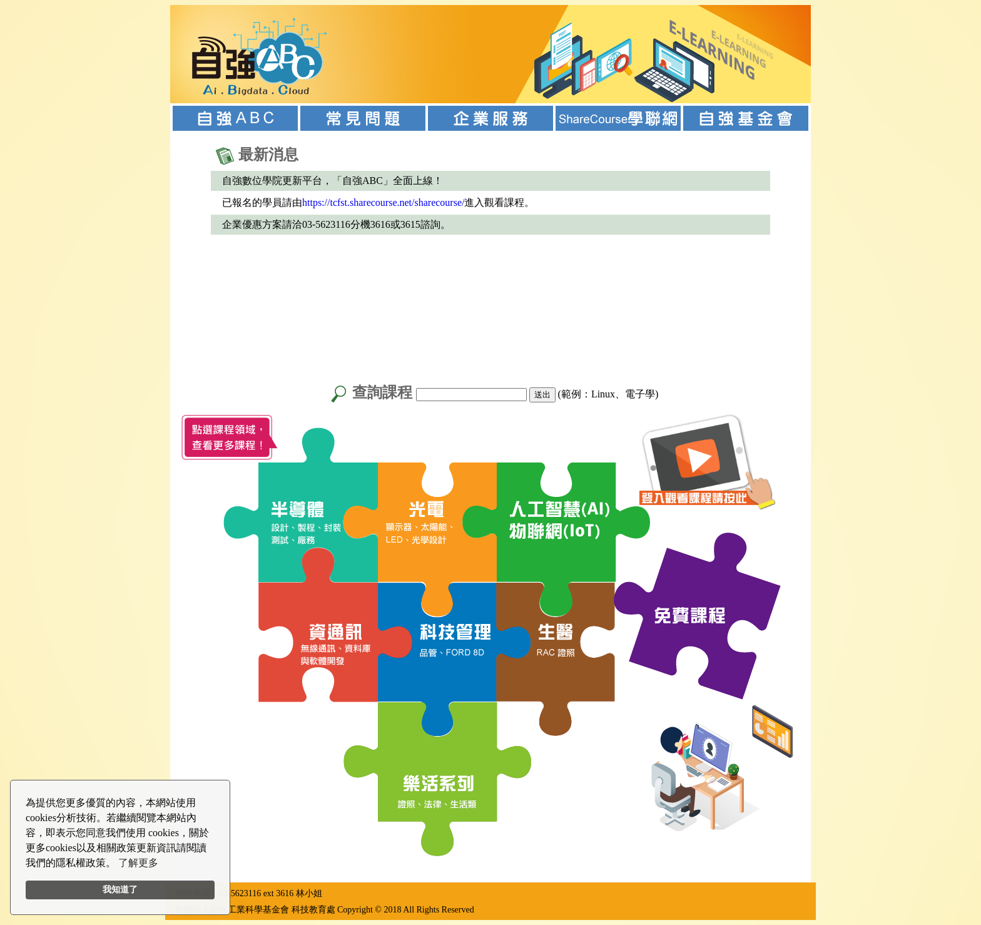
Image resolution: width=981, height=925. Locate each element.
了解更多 (138, 862)
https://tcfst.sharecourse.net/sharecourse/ (383, 202)
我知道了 (120, 889)
